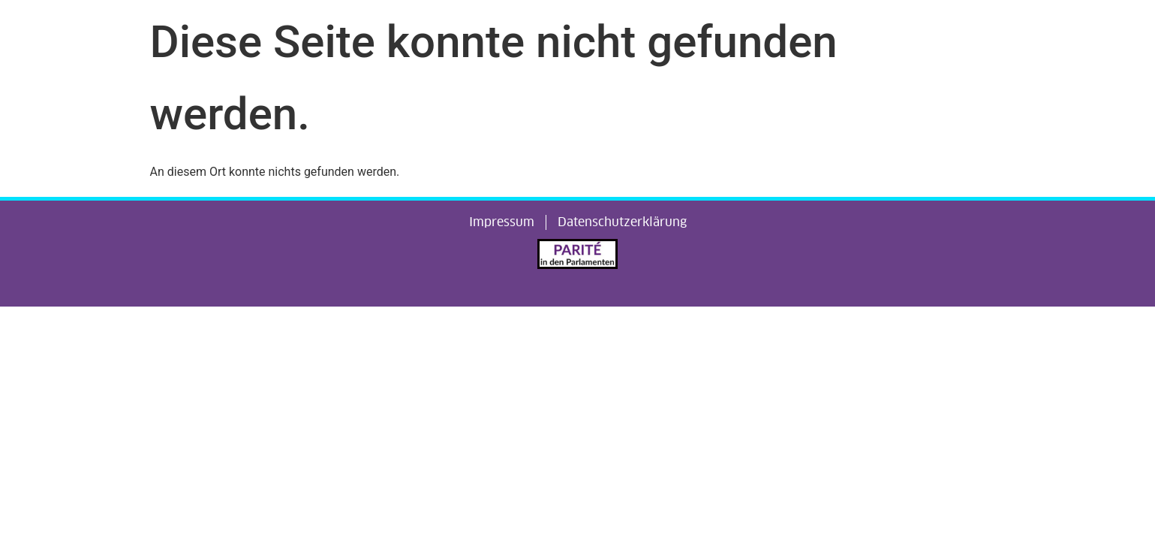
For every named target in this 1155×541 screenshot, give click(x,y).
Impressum (501, 222)
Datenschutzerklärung (622, 222)
